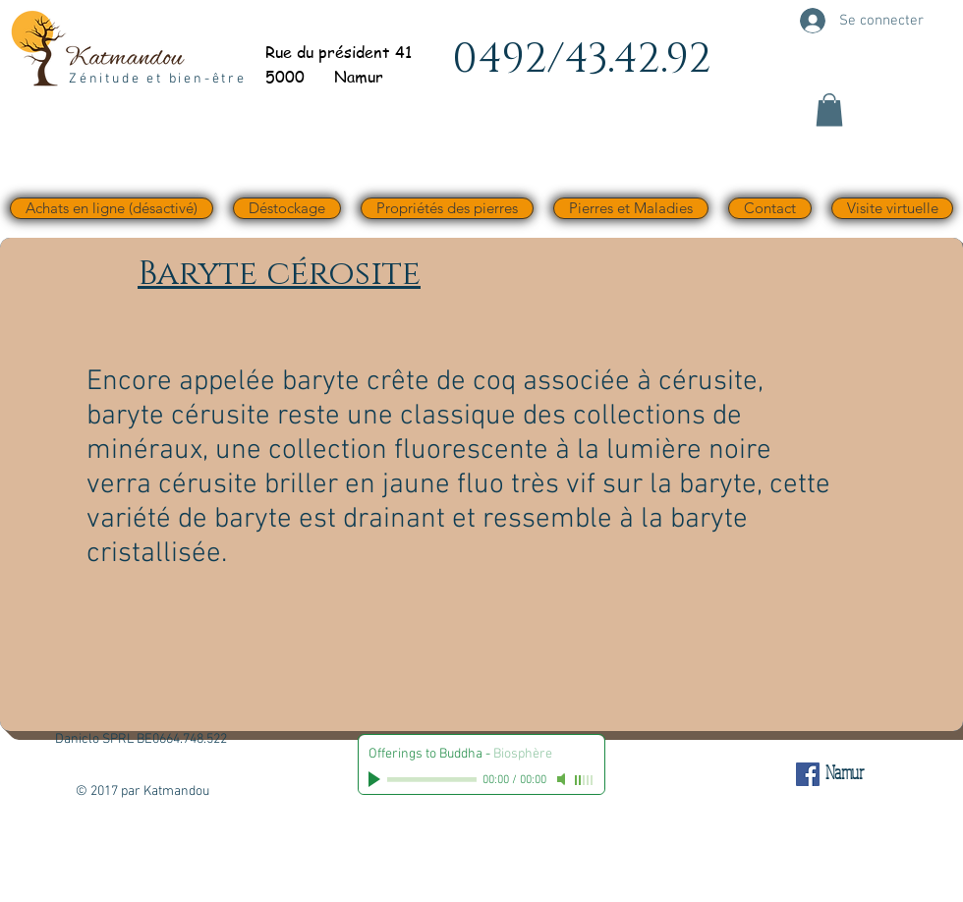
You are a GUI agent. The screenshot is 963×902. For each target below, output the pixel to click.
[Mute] (563, 779)
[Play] (376, 779)
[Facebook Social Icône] (808, 774)
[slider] (585, 780)
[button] (829, 109)
